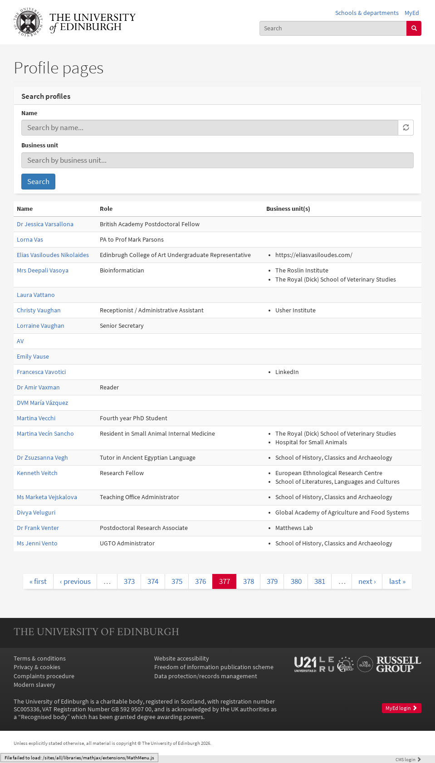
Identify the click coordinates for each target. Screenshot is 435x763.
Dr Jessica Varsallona (45, 224)
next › (367, 581)
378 (248, 581)
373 (129, 581)
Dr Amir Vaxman (38, 387)
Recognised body (44, 717)
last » (397, 581)
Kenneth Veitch (37, 473)
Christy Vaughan (39, 310)
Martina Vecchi (36, 418)
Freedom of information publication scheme (214, 667)
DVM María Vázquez (42, 403)
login (408, 759)
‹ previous (75, 581)
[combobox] (333, 28)
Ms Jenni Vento (37, 543)
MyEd (412, 13)
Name (29, 113)
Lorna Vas (30, 239)
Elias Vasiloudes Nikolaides (53, 255)
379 (272, 581)
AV (20, 341)
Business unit (39, 145)
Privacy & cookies (37, 667)
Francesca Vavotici (41, 372)
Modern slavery (34, 685)
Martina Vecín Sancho (45, 433)
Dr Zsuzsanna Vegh (42, 458)
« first (38, 581)
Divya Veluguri (36, 512)
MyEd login (401, 708)
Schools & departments (367, 13)
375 (176, 581)
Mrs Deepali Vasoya (42, 270)
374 (152, 581)
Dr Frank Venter (38, 528)
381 (319, 581)
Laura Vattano (36, 295)
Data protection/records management (205, 676)
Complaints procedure (44, 676)
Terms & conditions (40, 658)
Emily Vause (33, 356)
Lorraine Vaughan (40, 326)
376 (200, 581)
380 (296, 581)
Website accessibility (181, 658)
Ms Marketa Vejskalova (47, 497)
